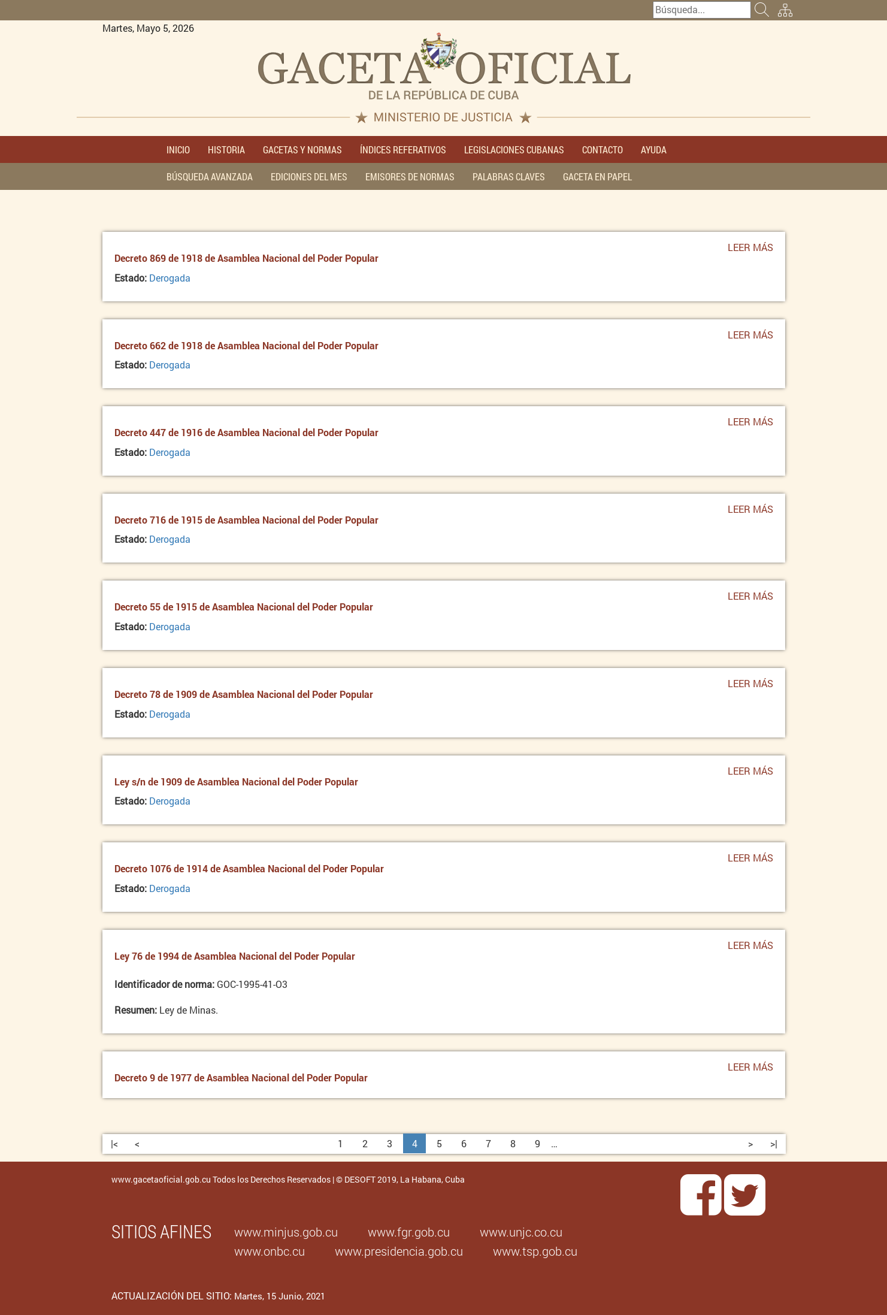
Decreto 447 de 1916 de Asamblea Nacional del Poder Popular (246, 432)
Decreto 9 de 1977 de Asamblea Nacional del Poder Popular (241, 1077)
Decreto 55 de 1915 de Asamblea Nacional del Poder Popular (243, 606)
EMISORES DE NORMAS (410, 176)
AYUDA (654, 149)
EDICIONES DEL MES (309, 176)
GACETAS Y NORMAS (302, 149)
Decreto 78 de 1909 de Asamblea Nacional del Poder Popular (243, 694)
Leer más (750, 250)
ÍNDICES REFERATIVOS (403, 149)
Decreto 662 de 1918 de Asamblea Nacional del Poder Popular (246, 345)
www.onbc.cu (269, 1251)
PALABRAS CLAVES (509, 176)
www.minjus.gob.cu (286, 1232)
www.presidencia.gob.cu (399, 1251)
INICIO (178, 149)
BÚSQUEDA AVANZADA (209, 176)
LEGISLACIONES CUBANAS (514, 149)
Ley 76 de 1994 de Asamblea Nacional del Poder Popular (234, 956)
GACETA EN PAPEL (597, 176)
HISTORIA (226, 149)
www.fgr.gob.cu (409, 1232)
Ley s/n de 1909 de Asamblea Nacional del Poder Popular (236, 781)
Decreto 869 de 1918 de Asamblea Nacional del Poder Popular (246, 258)
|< (114, 1143)
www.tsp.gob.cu (535, 1251)
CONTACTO (602, 149)
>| (773, 1143)
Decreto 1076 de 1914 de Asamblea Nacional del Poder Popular (249, 868)
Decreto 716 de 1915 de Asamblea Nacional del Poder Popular (246, 519)
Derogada (169, 277)
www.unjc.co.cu (521, 1232)
